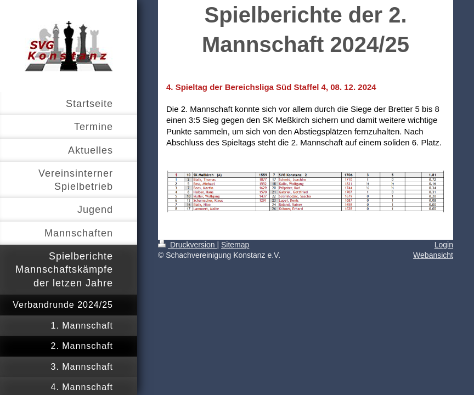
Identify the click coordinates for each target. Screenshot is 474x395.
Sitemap (235, 244)
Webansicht (433, 255)
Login (444, 244)
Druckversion (187, 244)
